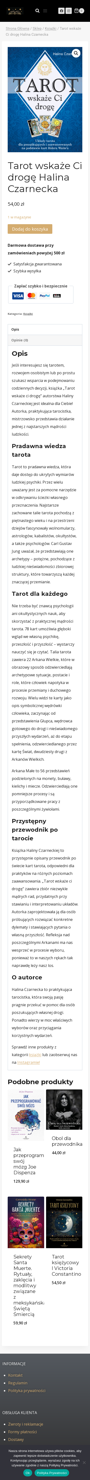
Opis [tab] (15, 329)
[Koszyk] (79, 10)
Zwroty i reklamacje (25, 1424)
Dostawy (16, 1439)
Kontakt (15, 1375)
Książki (28, 314)
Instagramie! (28, 1062)
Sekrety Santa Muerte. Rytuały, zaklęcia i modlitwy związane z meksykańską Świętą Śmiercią (29, 1285)
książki (35, 1054)
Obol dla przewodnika (67, 1141)
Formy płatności (22, 1431)
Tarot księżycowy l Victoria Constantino (66, 1265)
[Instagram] (69, 11)
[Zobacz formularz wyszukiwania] (35, 11)
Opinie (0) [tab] (19, 340)
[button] (76, 53)
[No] (84, 1462)
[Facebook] (61, 11)
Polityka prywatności (26, 1390)
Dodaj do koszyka (30, 229)
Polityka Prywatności (52, 1473)
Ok (28, 1473)
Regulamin (17, 1383)
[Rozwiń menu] (45, 10)
